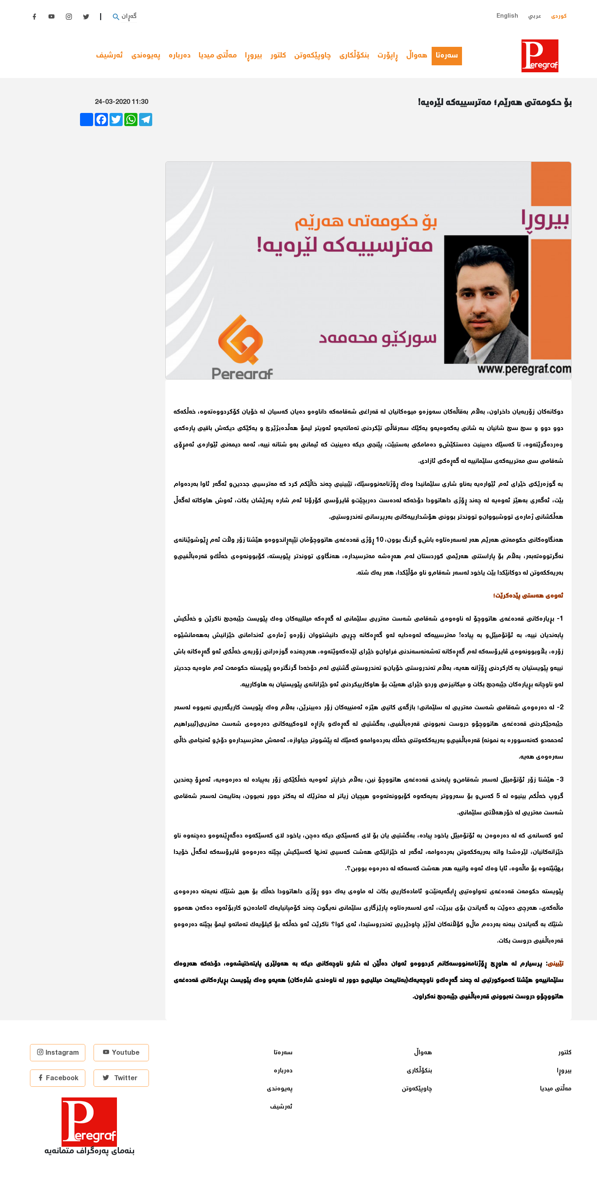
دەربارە (179, 56)
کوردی (559, 16)
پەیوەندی (145, 56)
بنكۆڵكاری (354, 56)
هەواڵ (417, 56)
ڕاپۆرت (387, 56)
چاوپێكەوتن (312, 56)
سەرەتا (449, 56)
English (507, 16)
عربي (534, 16)
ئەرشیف (109, 56)
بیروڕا (253, 56)
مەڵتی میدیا (218, 56)
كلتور (278, 56)
